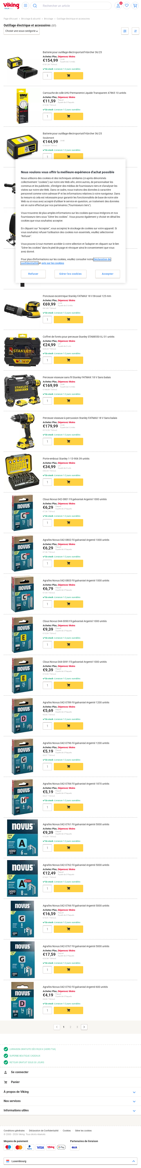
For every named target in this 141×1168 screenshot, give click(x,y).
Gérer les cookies (83, 1130)
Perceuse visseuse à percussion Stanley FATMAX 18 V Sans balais (80, 417)
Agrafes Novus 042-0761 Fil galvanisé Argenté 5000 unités (76, 824)
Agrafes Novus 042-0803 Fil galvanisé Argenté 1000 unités (76, 580)
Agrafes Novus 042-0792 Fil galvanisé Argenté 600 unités (75, 986)
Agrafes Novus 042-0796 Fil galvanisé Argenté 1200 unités (76, 743)
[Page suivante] (84, 1027)
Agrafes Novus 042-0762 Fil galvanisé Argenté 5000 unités (76, 864)
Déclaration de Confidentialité (43, 1130)
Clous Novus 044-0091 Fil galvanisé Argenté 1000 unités (75, 661)
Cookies (67, 1130)
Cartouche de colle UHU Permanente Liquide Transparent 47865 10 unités (84, 92)
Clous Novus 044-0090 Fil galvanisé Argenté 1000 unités (75, 621)
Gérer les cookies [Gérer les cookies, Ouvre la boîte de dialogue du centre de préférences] (70, 273)
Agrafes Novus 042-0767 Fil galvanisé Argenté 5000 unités (76, 946)
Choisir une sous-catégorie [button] (20, 30)
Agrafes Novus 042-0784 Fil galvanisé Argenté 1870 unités (76, 783)
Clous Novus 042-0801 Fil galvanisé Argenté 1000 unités (75, 499)
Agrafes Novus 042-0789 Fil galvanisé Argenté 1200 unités (76, 702)
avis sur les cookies (52, 263)
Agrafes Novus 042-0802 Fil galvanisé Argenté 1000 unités (76, 539)
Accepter (107, 273)
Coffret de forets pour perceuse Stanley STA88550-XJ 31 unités (78, 336)
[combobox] (71, 6)
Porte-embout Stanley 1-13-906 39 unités (66, 458)
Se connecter (19, 1072)
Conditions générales (14, 1130)
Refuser (33, 273)
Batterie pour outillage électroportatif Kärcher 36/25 (72, 52)
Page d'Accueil (11, 18)
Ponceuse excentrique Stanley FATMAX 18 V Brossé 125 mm (77, 296)
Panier (15, 1082)
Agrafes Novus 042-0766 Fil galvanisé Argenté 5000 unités (76, 905)
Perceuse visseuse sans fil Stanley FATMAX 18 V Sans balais (77, 377)
